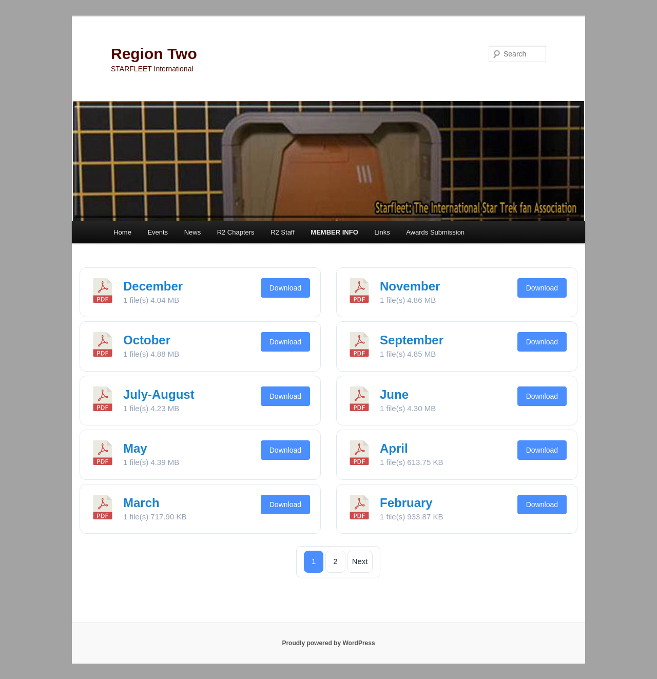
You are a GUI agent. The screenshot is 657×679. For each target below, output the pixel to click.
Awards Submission (435, 232)
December (153, 286)
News (192, 232)
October (146, 340)
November (410, 286)
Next (360, 561)
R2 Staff (282, 232)
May (135, 448)
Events (157, 232)
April (394, 448)
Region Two (154, 53)
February (406, 503)
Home (122, 232)
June (394, 394)
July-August (159, 394)
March (141, 503)
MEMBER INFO (334, 232)
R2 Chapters (236, 232)
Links (382, 232)
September (411, 340)
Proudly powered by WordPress (328, 643)
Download (285, 288)
